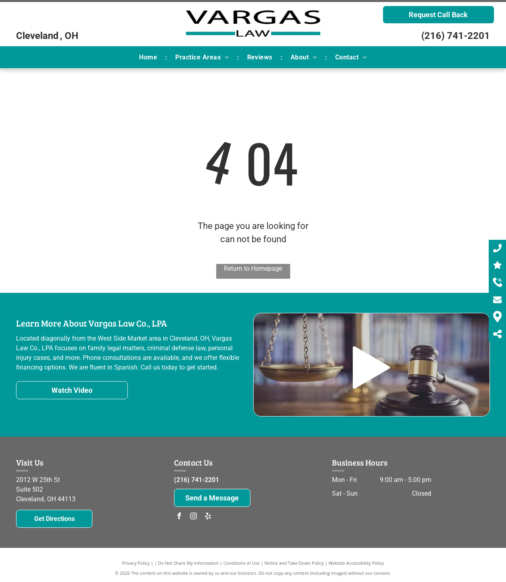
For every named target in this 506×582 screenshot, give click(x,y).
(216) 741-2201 (455, 35)
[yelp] (208, 517)
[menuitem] (149, 57)
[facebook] (179, 517)
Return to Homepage (253, 268)
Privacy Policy (136, 563)
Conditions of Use (241, 563)
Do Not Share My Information (188, 563)
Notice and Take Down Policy (294, 563)
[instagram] (193, 517)
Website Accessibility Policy (356, 563)
